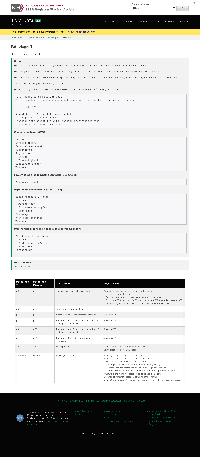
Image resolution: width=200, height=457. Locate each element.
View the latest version (81, 31)
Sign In (195, 2)
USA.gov (151, 434)
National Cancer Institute (159, 431)
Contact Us (80, 424)
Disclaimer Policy (112, 420)
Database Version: (141, 4)
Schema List (110, 21)
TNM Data (26, 20)
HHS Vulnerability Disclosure (118, 431)
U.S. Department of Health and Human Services (162, 422)
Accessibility (110, 424)
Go (182, 8)
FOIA (106, 427)
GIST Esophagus (49, 37)
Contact (183, 21)
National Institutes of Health (161, 427)
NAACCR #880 (22, 276)
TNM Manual (127, 21)
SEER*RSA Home (83, 420)
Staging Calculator (149, 21)
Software (169, 21)
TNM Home (16, 37)
